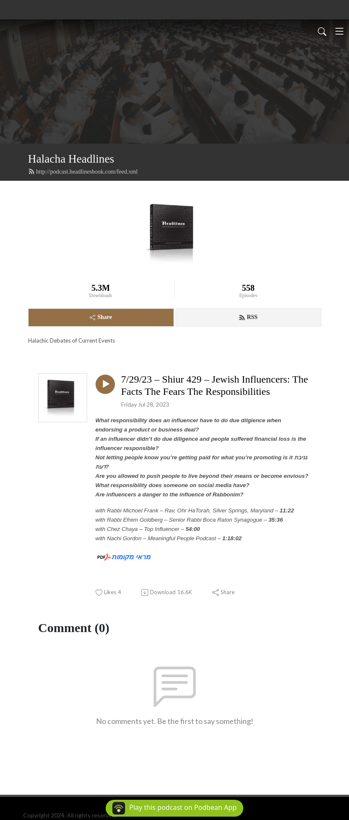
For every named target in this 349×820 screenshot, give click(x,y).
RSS (248, 317)
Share (101, 317)
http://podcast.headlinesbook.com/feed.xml (83, 171)
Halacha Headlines (71, 159)
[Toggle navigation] (339, 31)
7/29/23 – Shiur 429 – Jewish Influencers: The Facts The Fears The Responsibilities (214, 385)
